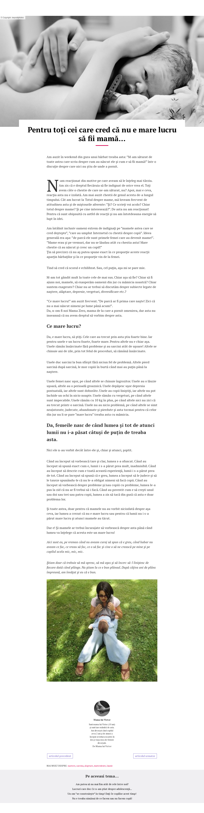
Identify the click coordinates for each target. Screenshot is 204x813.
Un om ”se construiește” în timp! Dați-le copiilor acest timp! (102, 793)
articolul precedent (60, 756)
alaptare (88, 765)
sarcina (79, 765)
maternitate (100, 765)
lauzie (110, 765)
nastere (71, 765)
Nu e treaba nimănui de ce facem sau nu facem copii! (102, 798)
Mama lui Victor (102, 719)
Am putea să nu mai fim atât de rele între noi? (102, 784)
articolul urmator (145, 756)
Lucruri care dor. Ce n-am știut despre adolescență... (102, 789)
